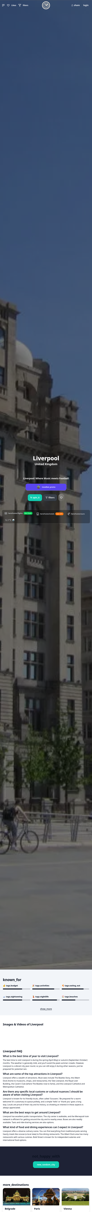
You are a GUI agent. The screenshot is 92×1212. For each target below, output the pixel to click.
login (86, 5)
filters (50, 497)
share (75, 5)
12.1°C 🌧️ (10, 520)
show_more (46, 1008)
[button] (3, 5)
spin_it (35, 497)
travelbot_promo (48, 487)
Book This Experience (22, 1103)
